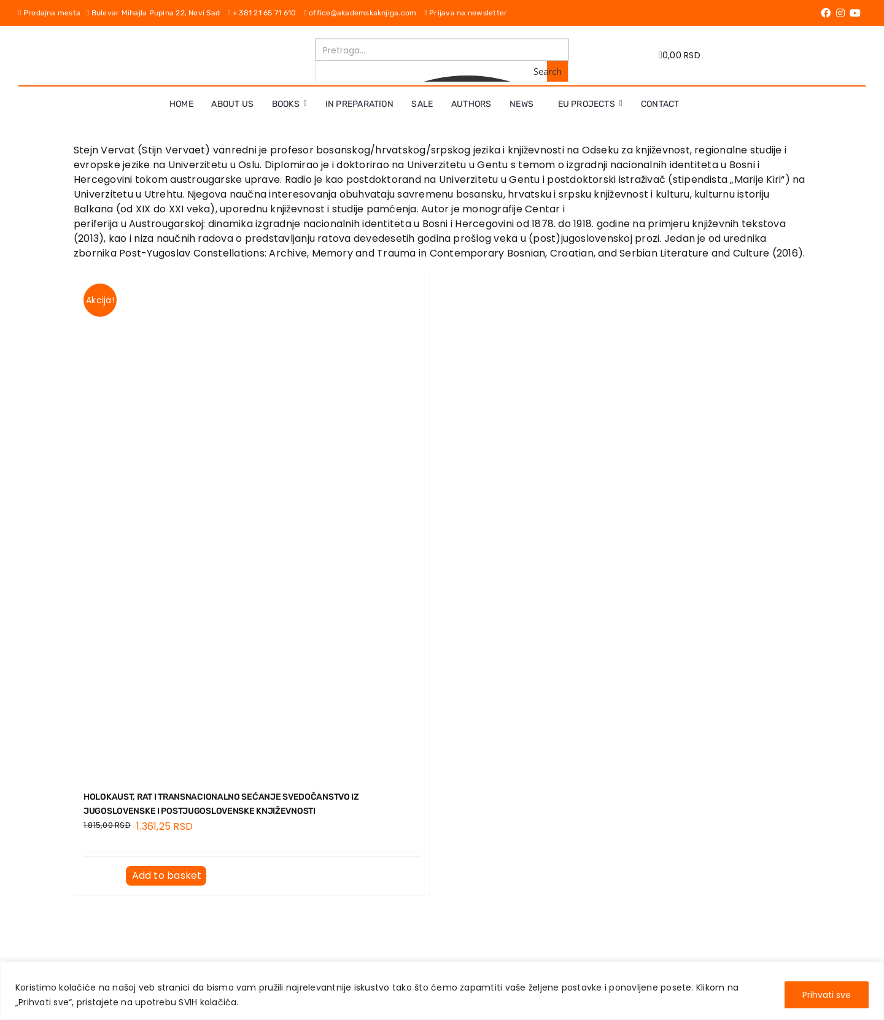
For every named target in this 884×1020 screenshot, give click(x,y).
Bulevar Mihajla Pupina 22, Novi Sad (157, 13)
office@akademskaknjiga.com (364, 13)
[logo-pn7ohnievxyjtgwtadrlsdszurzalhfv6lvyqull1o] (204, 43)
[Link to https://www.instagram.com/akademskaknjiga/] (840, 13)
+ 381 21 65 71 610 (266, 13)
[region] (442, 991)
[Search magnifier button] (557, 71)
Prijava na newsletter (465, 13)
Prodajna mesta (52, 13)
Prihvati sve (826, 995)
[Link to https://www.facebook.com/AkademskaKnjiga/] (826, 13)
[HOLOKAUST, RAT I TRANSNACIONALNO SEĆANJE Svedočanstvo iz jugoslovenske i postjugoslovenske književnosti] (251, 523)
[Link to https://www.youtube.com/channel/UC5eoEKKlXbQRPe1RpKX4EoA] (855, 13)
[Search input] (442, 50)
